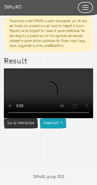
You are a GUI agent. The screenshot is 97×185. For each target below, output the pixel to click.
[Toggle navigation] (85, 7)
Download (51, 123)
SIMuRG (13, 7)
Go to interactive (21, 123)
